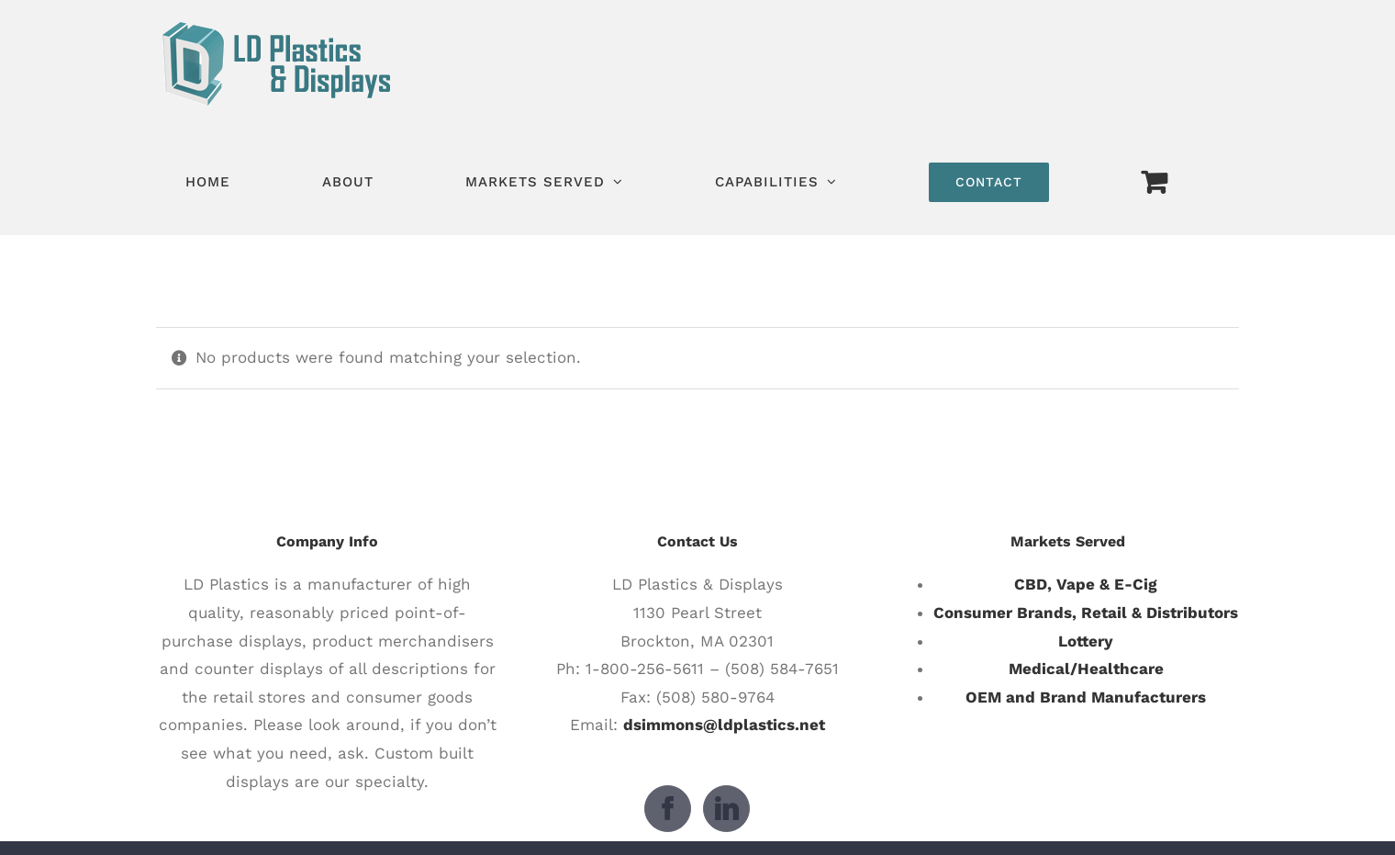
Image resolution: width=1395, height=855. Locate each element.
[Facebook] (667, 808)
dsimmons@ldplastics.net (724, 724)
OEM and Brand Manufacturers (1085, 697)
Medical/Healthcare (1086, 668)
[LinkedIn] (726, 808)
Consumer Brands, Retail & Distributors (1085, 612)
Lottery (1085, 641)
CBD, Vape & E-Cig (1085, 584)
